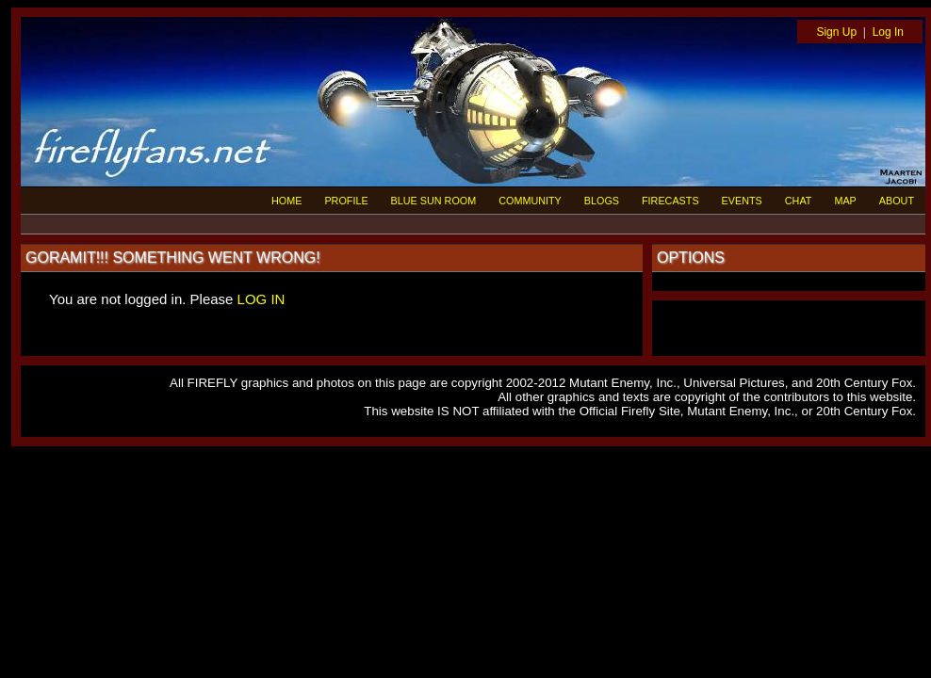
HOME (286, 200)
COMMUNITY (530, 200)
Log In (888, 32)
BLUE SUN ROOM (434, 200)
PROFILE (346, 200)
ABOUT (896, 200)
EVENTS (742, 200)
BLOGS (601, 200)
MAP (845, 200)
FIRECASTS (670, 200)
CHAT (798, 200)
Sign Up (836, 32)
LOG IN (261, 299)
